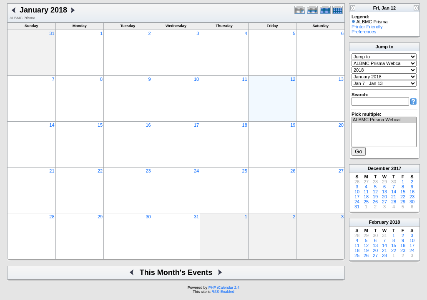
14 (51, 125)
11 (244, 79)
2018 (395, 222)
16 (148, 125)
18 (244, 125)
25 (244, 170)
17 (196, 125)
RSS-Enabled (222, 292)
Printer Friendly (367, 26)
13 (341, 79)
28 (51, 216)
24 (196, 170)
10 (196, 79)
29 (100, 216)
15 (100, 125)
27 (341, 170)
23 (148, 170)
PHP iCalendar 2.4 (223, 287)
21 (51, 170)
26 (292, 170)
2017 (396, 168)
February (379, 222)
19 (292, 125)
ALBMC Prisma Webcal (384, 120)
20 (341, 125)
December (379, 168)
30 (148, 216)
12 (292, 79)
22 (100, 170)
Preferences (364, 31)
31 (51, 33)
